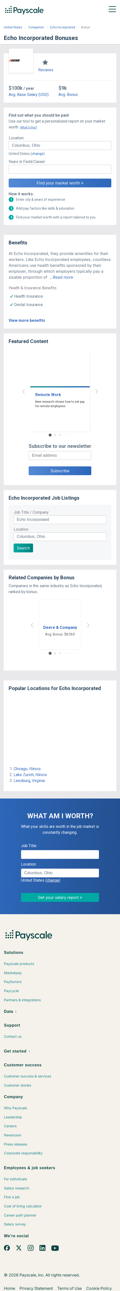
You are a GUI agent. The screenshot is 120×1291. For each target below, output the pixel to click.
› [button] (96, 391)
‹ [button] (23, 391)
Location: (16, 138)
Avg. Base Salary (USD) (29, 94)
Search (23, 547)
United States (13, 27)
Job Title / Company (31, 512)
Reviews (45, 70)
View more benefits (27, 320)
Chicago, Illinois (27, 768)
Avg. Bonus (68, 94)
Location (21, 529)
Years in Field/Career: (27, 161)
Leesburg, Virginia (29, 780)
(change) (38, 154)
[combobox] (60, 145)
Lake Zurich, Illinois (30, 774)
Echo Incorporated (62, 27)
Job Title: (29, 845)
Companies (36, 27)
